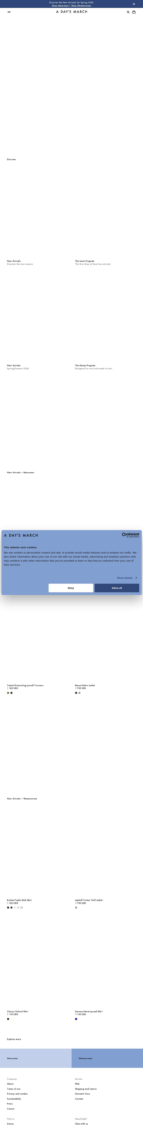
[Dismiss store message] (134, 4)
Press (9, 1103)
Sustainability (14, 1098)
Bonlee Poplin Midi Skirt (19, 900)
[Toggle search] (128, 12)
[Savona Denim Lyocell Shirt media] (105, 962)
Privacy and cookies (17, 1093)
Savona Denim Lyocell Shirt (88, 1011)
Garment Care (82, 1093)
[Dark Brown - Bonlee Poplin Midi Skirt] (11, 908)
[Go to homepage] (71, 12)
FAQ (77, 1083)
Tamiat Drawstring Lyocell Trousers (25, 685)
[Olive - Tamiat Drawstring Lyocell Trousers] (8, 693)
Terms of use (13, 1088)
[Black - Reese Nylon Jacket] (76, 693)
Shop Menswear (60, 5)
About (10, 1083)
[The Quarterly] (71, 419)
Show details (125, 577)
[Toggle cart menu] (134, 12)
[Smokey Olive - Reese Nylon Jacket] (79, 693)
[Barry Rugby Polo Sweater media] (37, 525)
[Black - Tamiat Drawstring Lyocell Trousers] (11, 693)
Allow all (117, 588)
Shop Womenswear (81, 5)
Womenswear (71, 91)
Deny (71, 588)
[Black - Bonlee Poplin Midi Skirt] (8, 908)
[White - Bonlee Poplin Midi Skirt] (22, 908)
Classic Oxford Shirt (17, 1011)
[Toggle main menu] (9, 12)
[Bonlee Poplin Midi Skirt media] (37, 851)
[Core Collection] (71, 745)
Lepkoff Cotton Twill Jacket (89, 900)
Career (10, 1108)
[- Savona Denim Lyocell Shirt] (76, 1019)
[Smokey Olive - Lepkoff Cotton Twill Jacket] (76, 908)
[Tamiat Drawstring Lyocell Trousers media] (37, 636)
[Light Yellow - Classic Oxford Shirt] (11, 1019)
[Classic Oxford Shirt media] (37, 962)
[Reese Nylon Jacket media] (105, 636)
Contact (79, 1098)
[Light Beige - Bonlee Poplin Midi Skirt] (15, 908)
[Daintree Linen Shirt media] (105, 525)
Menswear (71, 76)
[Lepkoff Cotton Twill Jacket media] (105, 851)
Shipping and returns (86, 1088)
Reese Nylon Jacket (85, 685)
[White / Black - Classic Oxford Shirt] (8, 1019)
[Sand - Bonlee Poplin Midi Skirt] (18, 908)
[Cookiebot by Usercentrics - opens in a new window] (124, 535)
